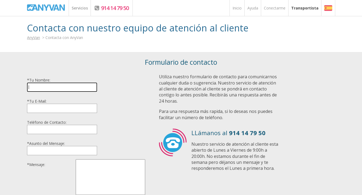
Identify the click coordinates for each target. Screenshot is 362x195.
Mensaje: (36, 164)
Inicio (237, 8)
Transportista (304, 8)
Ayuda (252, 8)
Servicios (80, 8)
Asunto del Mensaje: (46, 143)
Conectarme (274, 8)
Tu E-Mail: (37, 101)
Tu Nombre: (38, 80)
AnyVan (33, 37)
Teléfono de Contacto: (47, 122)
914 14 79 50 (114, 8)
